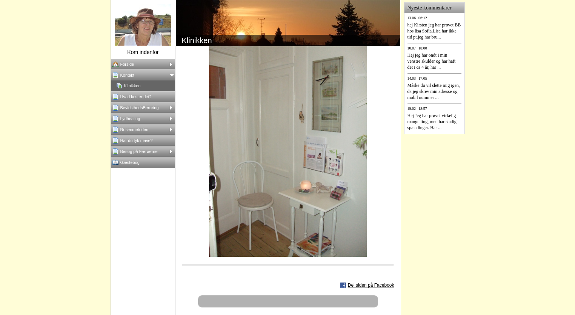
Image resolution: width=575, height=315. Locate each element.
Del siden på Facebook (371, 285)
